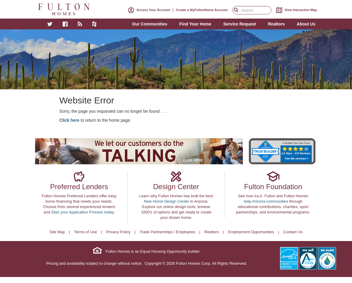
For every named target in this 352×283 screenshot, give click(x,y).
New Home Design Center (166, 201)
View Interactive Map (295, 10)
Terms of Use (85, 232)
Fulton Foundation (273, 187)
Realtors (211, 232)
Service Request (239, 24)
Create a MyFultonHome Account (202, 10)
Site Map (57, 232)
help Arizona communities (266, 201)
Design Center (176, 187)
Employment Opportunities (251, 232)
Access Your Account (148, 10)
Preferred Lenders (79, 187)
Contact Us (293, 232)
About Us (306, 24)
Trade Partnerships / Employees (167, 232)
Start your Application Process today (82, 212)
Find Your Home (195, 24)
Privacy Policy (118, 232)
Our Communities (149, 24)
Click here (69, 120)
